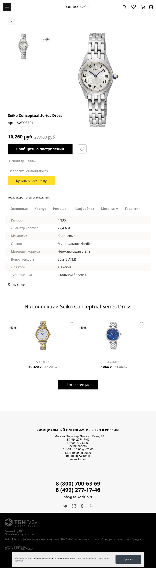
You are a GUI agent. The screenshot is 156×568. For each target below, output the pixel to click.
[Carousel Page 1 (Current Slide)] (9, 318)
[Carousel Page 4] (16, 318)
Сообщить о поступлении (40, 148)
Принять (128, 559)
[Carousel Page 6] (21, 318)
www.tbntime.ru (16, 546)
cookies (36, 558)
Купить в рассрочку (31, 181)
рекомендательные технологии (58, 558)
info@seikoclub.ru (78, 497)
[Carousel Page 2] (11, 318)
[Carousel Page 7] (24, 318)
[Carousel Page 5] (19, 318)
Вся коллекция (78, 385)
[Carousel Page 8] (26, 318)
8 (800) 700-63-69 (78, 443)
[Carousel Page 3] (14, 318)
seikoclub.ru (78, 459)
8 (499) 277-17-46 (78, 439)
